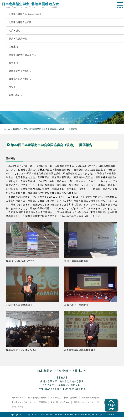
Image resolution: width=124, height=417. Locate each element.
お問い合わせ (15, 95)
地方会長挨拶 (17, 397)
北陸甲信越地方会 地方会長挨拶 (25, 14)
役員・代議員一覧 (18, 38)
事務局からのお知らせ (20, 79)
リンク (12, 87)
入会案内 (13, 46)
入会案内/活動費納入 (91, 397)
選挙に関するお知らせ (20, 70)
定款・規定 (14, 30)
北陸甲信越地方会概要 (20, 22)
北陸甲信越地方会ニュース (22, 54)
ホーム (7, 129)
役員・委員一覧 (71, 397)
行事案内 (13, 62)
